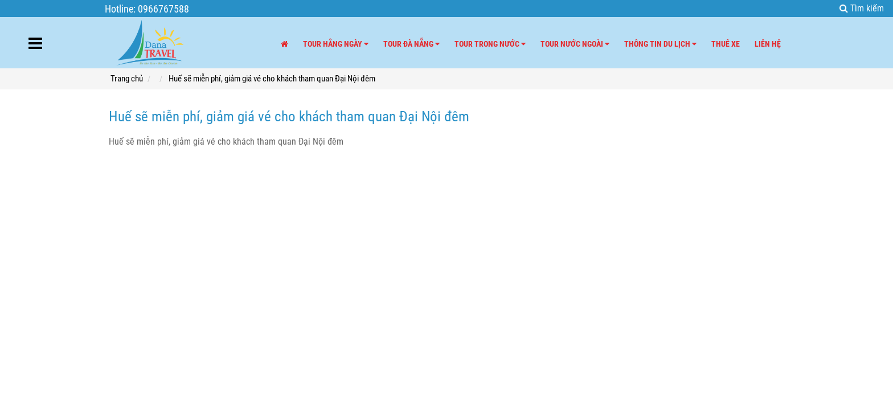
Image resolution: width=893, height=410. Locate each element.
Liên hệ (768, 43)
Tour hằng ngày (335, 43)
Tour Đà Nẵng (411, 43)
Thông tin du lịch (660, 43)
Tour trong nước (490, 43)
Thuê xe (725, 43)
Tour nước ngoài (574, 43)
